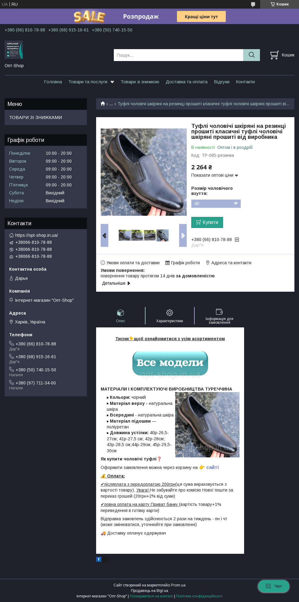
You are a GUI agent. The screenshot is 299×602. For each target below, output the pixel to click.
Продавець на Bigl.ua (149, 591)
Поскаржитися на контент (151, 596)
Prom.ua (178, 585)
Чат (273, 586)
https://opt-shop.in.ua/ (36, 235)
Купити (210, 222)
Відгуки (221, 81)
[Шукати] (251, 55)
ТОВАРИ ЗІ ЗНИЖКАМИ (35, 117)
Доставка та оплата (186, 81)
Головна (53, 81)
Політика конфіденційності (199, 596)
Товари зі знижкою (140, 81)
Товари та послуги (87, 81)
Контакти (245, 81)
